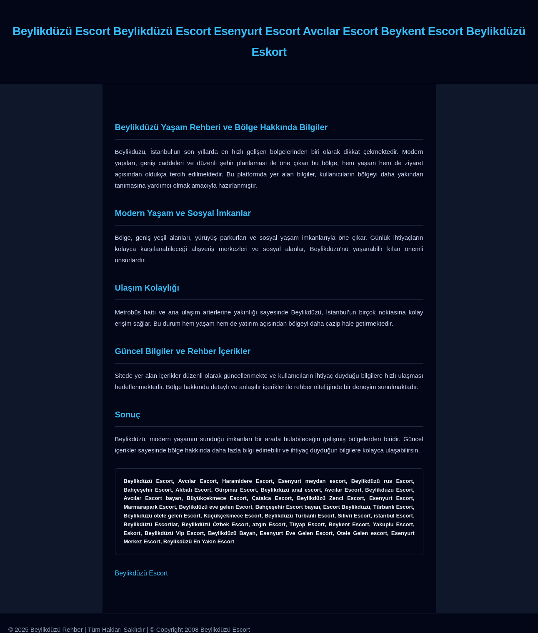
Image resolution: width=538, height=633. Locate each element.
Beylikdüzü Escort (141, 573)
